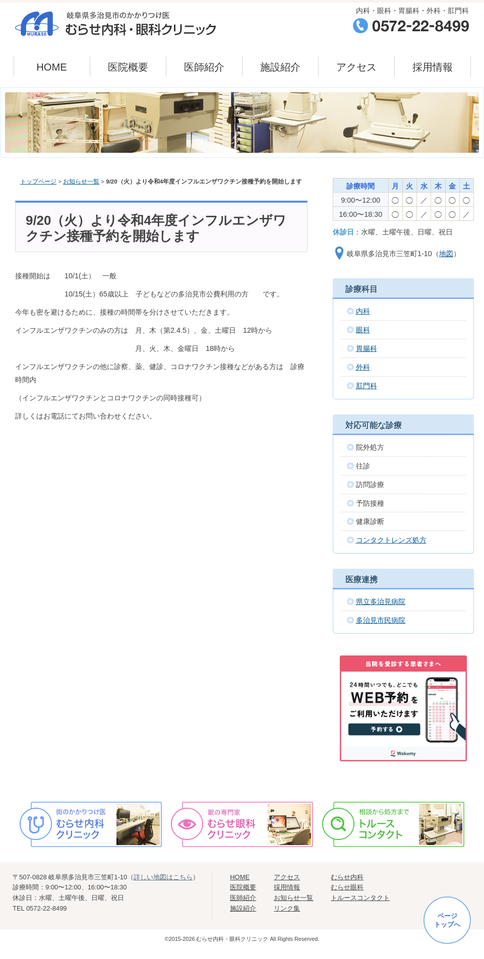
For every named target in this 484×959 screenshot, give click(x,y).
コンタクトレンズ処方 (391, 540)
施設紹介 (280, 67)
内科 (363, 311)
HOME (51, 67)
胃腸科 (366, 348)
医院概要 (128, 67)
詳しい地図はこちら (163, 877)
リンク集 (287, 908)
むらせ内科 (347, 877)
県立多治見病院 (380, 601)
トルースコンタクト (360, 898)
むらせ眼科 (347, 887)
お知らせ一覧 (81, 181)
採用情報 (432, 67)
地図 (446, 254)
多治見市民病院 (380, 620)
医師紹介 (204, 67)
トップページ (38, 181)
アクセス (356, 67)
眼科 (363, 330)
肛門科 (366, 386)
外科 (363, 367)
